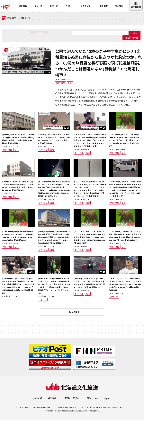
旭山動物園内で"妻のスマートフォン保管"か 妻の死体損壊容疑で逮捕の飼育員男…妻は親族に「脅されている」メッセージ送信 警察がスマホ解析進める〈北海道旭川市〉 (90, 143)
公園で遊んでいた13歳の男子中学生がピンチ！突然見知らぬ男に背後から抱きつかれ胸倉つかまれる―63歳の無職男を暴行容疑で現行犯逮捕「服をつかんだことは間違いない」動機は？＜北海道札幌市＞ (98, 66)
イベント (69, 6)
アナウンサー (86, 6)
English (107, 401)
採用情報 (119, 6)
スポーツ (54, 6)
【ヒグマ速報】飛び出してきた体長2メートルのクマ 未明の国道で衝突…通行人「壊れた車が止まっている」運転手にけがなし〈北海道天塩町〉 (124, 143)
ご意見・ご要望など (71, 401)
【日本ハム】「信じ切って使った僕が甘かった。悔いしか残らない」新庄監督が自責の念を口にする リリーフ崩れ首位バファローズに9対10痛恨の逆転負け (125, 287)
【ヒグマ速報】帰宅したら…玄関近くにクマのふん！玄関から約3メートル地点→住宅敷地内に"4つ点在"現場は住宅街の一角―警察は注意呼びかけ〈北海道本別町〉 (90, 240)
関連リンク (92, 401)
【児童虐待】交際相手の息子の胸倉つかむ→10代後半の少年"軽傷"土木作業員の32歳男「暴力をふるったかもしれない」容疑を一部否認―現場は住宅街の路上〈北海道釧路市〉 (54, 240)
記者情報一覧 (131, 40)
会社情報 (37, 401)
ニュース (38, 6)
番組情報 (23, 6)
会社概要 (104, 6)
